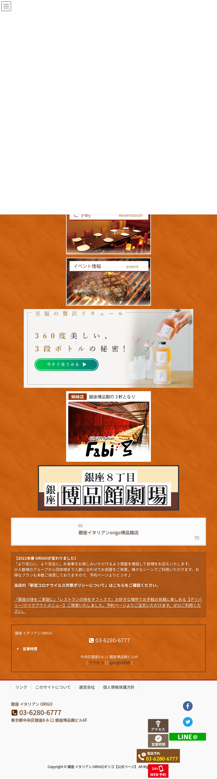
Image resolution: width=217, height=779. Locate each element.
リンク (21, 687)
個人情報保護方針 (119, 687)
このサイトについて (53, 687)
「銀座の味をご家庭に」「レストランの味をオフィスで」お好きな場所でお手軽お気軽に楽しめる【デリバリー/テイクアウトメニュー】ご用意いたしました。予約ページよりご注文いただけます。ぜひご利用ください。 (108, 605)
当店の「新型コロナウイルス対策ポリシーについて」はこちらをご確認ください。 (87, 585)
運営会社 (87, 687)
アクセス (96, 662)
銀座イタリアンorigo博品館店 (108, 532)
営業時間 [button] (26, 649)
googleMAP (120, 662)
